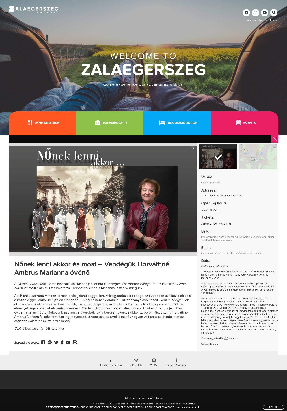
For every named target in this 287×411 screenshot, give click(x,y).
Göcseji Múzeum (210, 182)
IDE (47, 328)
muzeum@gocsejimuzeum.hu (217, 253)
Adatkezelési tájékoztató (139, 398)
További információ (187, 407)
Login (159, 398)
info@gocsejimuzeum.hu (248, 253)
